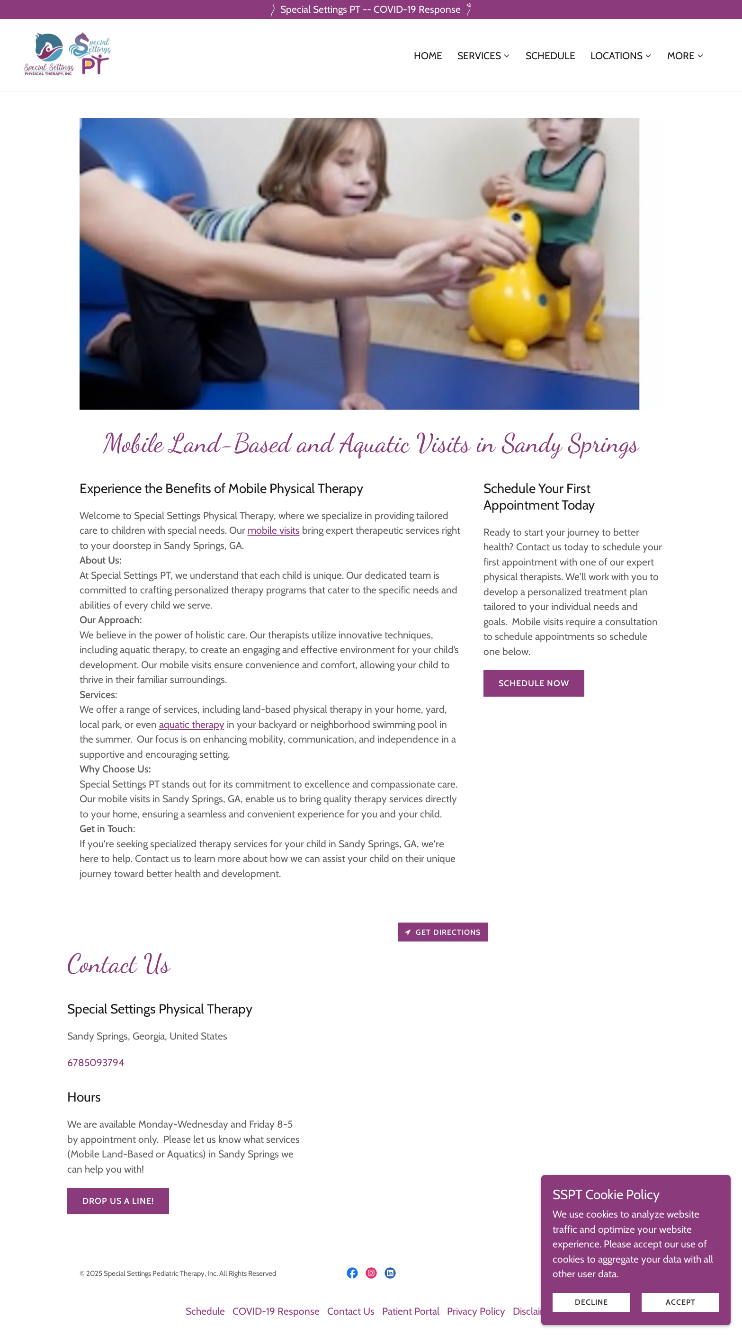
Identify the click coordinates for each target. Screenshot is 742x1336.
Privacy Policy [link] (476, 1311)
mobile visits (274, 530)
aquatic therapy (191, 724)
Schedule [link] (550, 56)
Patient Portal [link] (410, 1311)
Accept (681, 1302)
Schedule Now (534, 683)
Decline (591, 1302)
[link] (68, 54)
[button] (483, 56)
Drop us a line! (118, 1201)
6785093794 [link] (95, 1062)
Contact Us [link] (351, 1311)
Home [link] (428, 56)
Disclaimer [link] (535, 1311)
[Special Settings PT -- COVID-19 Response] (371, 9)
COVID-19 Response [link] (276, 1311)
